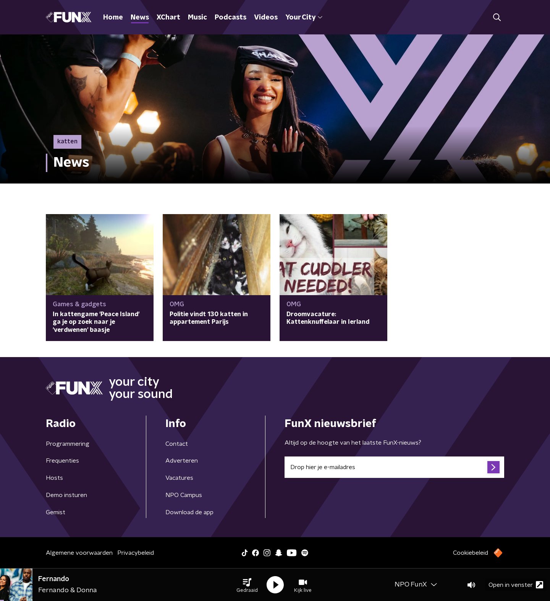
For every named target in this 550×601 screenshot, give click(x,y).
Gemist (55, 512)
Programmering (67, 444)
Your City (303, 17)
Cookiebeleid (470, 553)
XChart (168, 17)
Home (113, 17)
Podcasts (230, 17)
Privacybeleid (135, 553)
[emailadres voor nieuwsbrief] (394, 467)
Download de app (189, 512)
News (140, 17)
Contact (176, 444)
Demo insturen (66, 495)
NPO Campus (183, 495)
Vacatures (179, 478)
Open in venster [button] (516, 584)
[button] (247, 585)
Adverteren (181, 461)
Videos (266, 17)
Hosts (54, 478)
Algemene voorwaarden (79, 553)
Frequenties (62, 461)
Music (197, 17)
